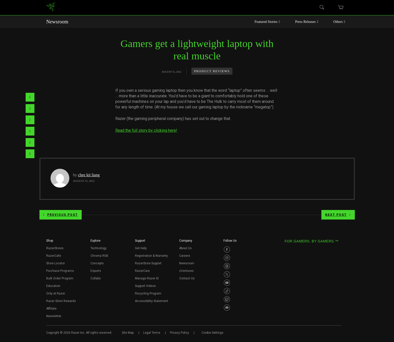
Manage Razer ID (147, 278)
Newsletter (53, 316)
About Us (185, 248)
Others (339, 22)
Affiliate (51, 308)
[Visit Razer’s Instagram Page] (226, 257)
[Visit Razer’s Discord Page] (226, 307)
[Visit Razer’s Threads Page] (226, 266)
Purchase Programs (60, 271)
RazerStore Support (148, 263)
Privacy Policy (179, 332)
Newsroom (57, 21)
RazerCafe (53, 256)
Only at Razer (55, 293)
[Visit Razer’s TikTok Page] (226, 290)
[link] (50, 8)
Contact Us (187, 278)
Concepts (97, 263)
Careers (184, 256)
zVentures (186, 271)
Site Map (128, 332)
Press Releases (306, 22)
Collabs (95, 278)
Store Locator (55, 263)
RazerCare (142, 271)
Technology (98, 248)
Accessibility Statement (151, 301)
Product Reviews (212, 71)
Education (53, 286)
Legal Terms (151, 332)
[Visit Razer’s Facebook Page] (226, 249)
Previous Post (60, 215)
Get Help (140, 248)
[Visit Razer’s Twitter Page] (226, 274)
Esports (95, 271)
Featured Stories (267, 22)
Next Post (338, 215)
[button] (49, 242)
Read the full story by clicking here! (146, 130)
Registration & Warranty (151, 256)
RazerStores (55, 248)
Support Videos (145, 286)
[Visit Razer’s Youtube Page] (226, 282)
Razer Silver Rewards (61, 301)
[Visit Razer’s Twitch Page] (226, 299)
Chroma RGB (99, 256)
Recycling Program (148, 293)
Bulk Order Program (59, 278)
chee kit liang (89, 175)
